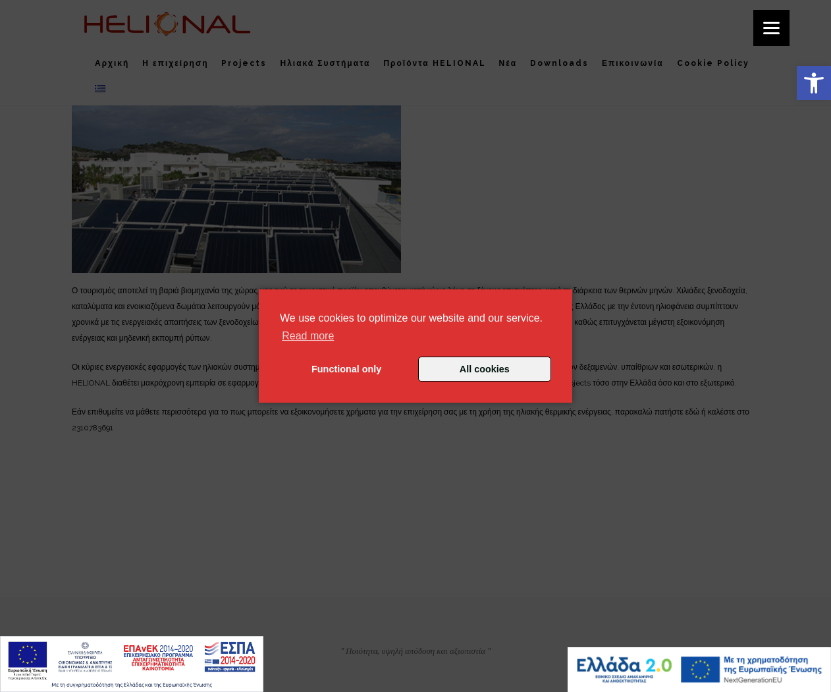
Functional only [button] (346, 369)
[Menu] (771, 28)
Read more (308, 335)
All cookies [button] (485, 369)
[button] (814, 83)
